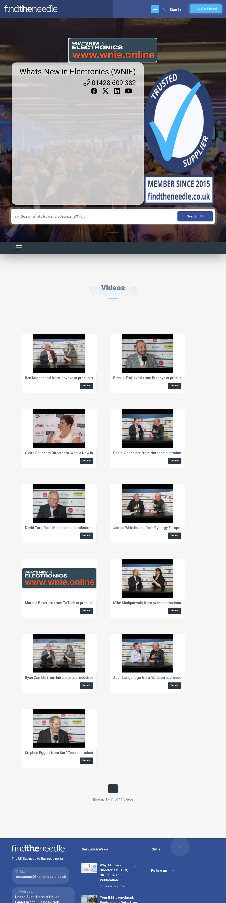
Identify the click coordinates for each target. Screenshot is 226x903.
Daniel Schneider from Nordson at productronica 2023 (157, 453)
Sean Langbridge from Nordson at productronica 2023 (157, 678)
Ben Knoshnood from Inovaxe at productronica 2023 (67, 378)
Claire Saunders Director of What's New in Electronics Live (72, 453)
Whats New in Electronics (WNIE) (77, 71)
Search (195, 216)
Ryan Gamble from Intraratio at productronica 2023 (66, 678)
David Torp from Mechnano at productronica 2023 (65, 528)
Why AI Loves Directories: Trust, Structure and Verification (114, 872)
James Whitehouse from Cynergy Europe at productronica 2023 (165, 528)
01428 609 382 (109, 83)
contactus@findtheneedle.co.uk (41, 877)
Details (86, 385)
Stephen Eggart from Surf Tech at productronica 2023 (68, 753)
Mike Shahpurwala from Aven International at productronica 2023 (165, 603)
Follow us (162, 871)
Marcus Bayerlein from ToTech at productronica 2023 (68, 603)
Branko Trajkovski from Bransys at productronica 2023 (157, 378)
